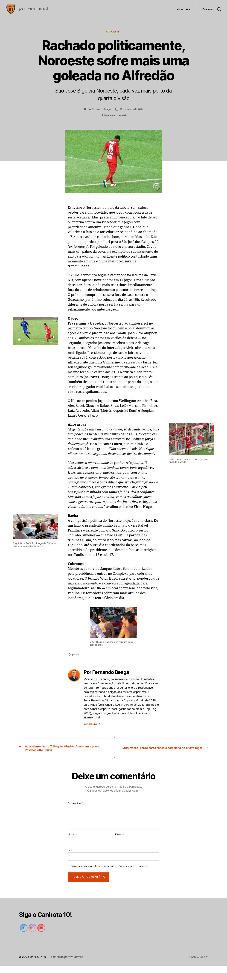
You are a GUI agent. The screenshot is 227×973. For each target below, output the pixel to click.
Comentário (75, 810)
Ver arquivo (92, 729)
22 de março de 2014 (131, 114)
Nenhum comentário (115, 120)
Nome (72, 841)
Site (70, 857)
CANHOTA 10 (39, 964)
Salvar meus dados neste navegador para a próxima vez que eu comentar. (109, 873)
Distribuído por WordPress (68, 964)
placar (75, 659)
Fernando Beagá (100, 114)
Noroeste (113, 37)
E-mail (119, 841)
